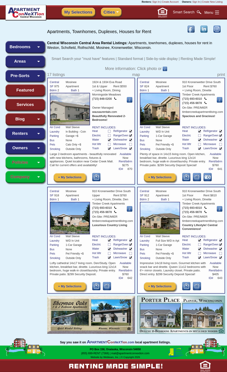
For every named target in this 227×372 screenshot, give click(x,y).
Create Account (170, 1)
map (136, 74)
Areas (20, 61)
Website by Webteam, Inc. (105, 357)
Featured (25, 90)
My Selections (78, 12)
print (221, 74)
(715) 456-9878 (194, 103)
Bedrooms (20, 46)
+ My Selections (69, 177)
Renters (20, 133)
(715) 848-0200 (104, 98)
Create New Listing (212, 1)
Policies (20, 162)
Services (25, 104)
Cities (109, 12)
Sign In (156, 1)
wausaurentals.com (105, 111)
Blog (20, 119)
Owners (20, 147)
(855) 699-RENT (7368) (95, 353)
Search (187, 12)
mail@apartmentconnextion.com (130, 353)
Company (20, 176)
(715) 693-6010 (194, 98)
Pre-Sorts (19, 75)
